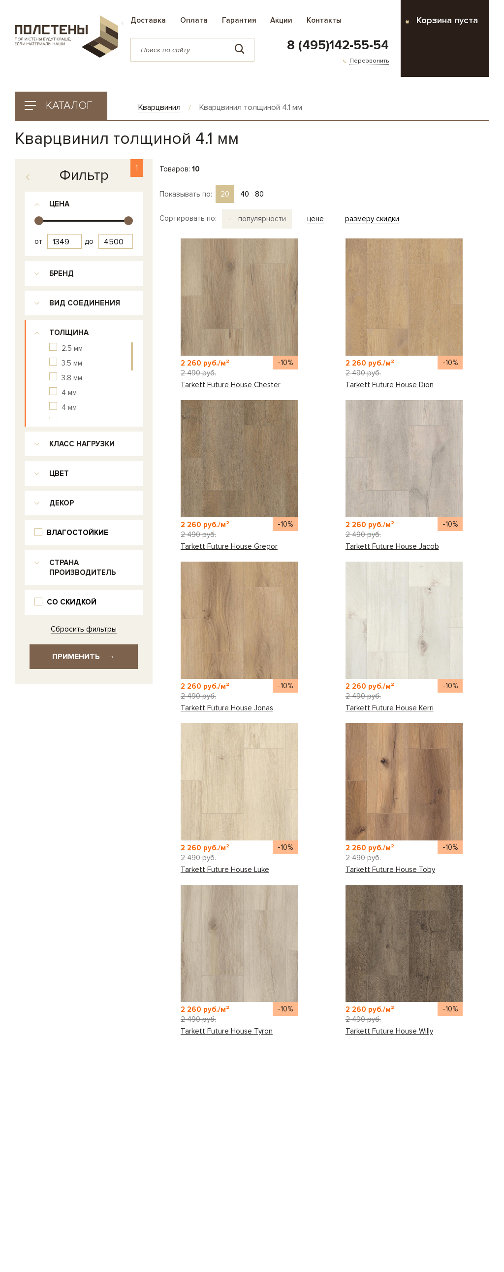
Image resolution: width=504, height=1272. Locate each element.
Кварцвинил (159, 107)
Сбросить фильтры (84, 629)
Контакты (324, 20)
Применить (83, 657)
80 (259, 194)
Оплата (194, 20)
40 (244, 194)
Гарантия (239, 20)
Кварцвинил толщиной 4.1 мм (250, 107)
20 (224, 194)
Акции (281, 20)
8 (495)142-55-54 (338, 45)
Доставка (148, 20)
